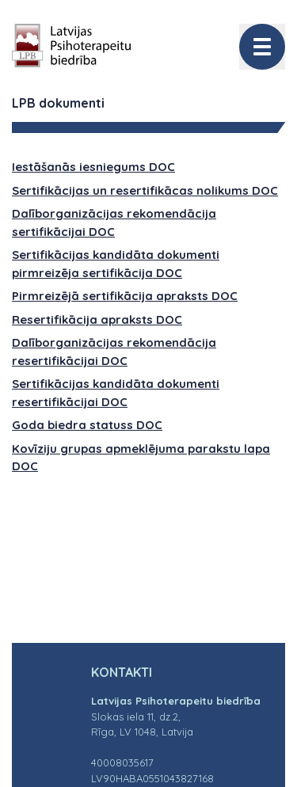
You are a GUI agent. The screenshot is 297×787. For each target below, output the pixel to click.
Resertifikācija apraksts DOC (97, 319)
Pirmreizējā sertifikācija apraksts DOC (125, 295)
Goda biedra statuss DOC (87, 424)
